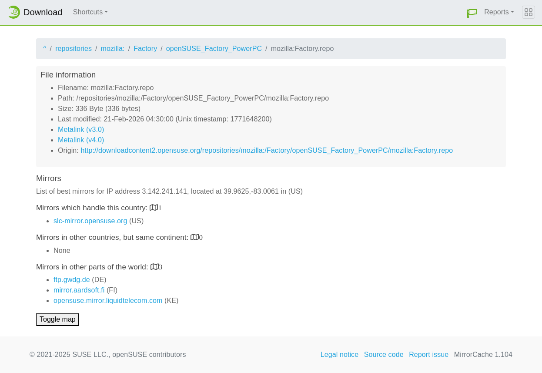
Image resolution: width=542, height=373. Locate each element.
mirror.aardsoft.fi (79, 290)
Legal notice (340, 354)
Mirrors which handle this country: (93, 208)
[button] (472, 12)
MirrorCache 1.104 (483, 354)
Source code (384, 354)
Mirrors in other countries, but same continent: (113, 237)
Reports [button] (496, 12)
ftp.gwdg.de (72, 279)
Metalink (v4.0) (81, 140)
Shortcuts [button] (88, 12)
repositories (73, 48)
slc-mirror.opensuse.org (90, 221)
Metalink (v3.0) (81, 129)
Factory (145, 48)
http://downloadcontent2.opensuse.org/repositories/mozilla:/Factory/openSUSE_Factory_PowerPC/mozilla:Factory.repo (266, 150)
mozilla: (113, 48)
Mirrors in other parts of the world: (93, 267)
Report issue (428, 354)
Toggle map (58, 319)
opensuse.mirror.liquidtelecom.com (108, 300)
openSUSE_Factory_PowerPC (214, 48)
